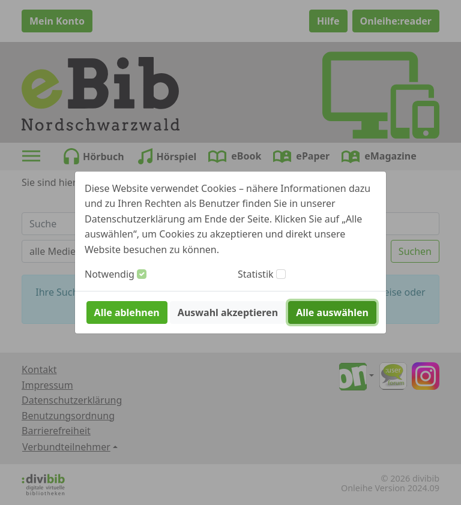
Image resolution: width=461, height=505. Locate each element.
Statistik (256, 274)
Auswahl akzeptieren (228, 312)
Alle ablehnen (127, 312)
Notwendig (109, 274)
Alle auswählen (332, 312)
